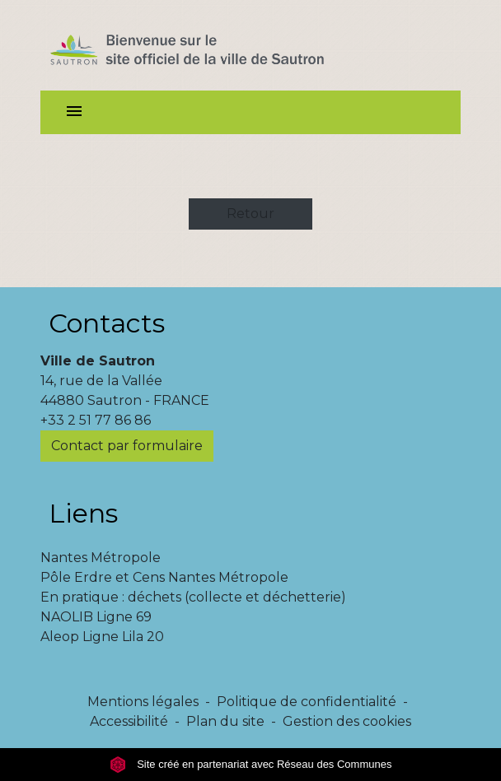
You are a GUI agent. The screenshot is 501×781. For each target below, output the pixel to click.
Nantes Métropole (100, 557)
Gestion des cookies (347, 721)
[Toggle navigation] (74, 112)
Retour (250, 213)
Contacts (107, 323)
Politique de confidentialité (306, 701)
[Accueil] (216, 45)
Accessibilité (129, 721)
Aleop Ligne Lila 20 (102, 636)
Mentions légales (143, 701)
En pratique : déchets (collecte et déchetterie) (193, 597)
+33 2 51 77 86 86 (95, 420)
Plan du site (225, 721)
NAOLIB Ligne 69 (96, 617)
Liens (83, 513)
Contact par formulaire (127, 445)
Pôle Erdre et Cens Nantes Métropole (164, 577)
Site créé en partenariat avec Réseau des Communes (251, 764)
